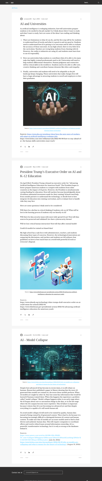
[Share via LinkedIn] (29, 146)
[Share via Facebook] (21, 146)
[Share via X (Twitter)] (25, 146)
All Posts (14, 8)
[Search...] (89, 2)
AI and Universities (33, 24)
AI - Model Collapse (34, 340)
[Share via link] (33, 146)
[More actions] (81, 19)
